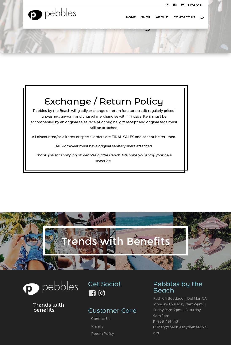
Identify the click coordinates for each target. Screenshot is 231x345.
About (162, 17)
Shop (145, 17)
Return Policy (102, 334)
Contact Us (184, 17)
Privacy (97, 326)
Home (131, 17)
